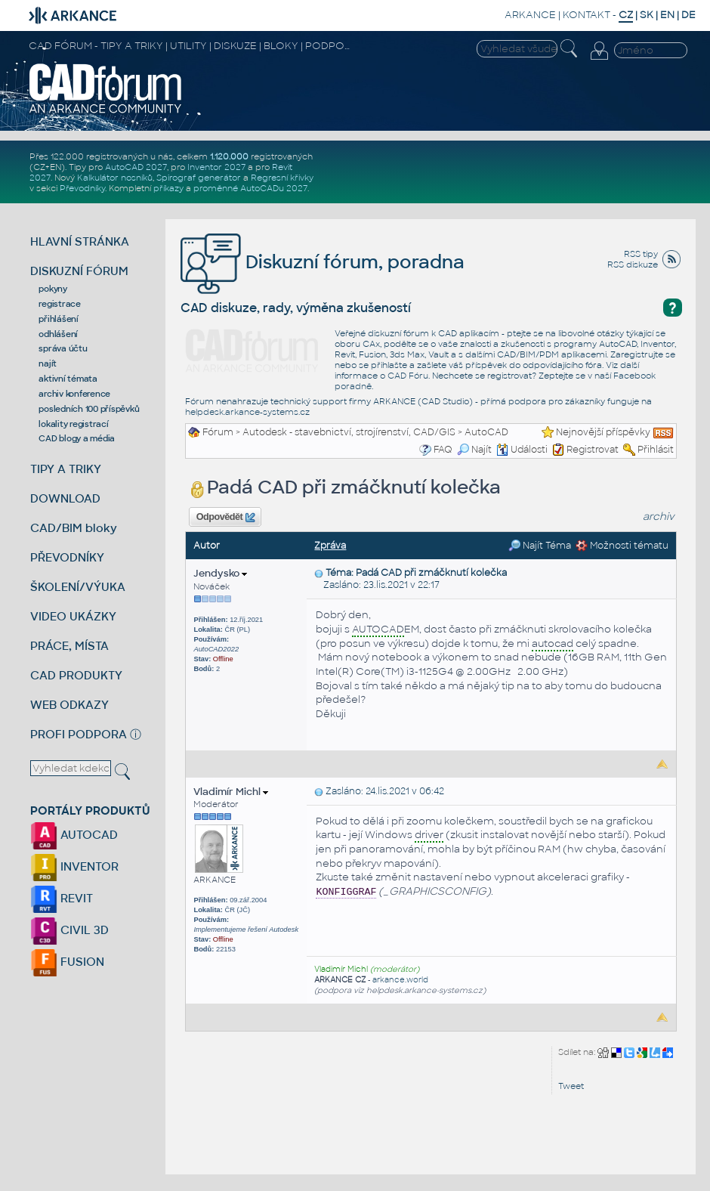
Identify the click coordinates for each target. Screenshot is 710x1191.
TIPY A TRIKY (65, 469)
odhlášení (58, 334)
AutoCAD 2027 (136, 167)
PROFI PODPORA (78, 734)
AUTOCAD (74, 835)
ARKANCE (530, 14)
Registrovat (592, 450)
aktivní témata (68, 378)
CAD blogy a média (77, 438)
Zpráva (330, 546)
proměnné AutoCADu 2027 (250, 188)
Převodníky (82, 188)
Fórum (217, 432)
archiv (658, 516)
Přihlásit (655, 450)
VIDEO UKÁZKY (73, 616)
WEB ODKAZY (69, 705)
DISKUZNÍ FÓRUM (79, 271)
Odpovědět (226, 518)
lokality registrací (73, 424)
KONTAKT (586, 14)
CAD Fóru (407, 375)
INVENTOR (74, 866)
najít (48, 363)
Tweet (571, 1086)
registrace (60, 304)
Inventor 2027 (216, 167)
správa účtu (63, 348)
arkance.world (400, 980)
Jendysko (220, 573)
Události (522, 450)
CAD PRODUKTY (76, 675)
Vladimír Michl (230, 791)
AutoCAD (486, 432)
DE (688, 14)
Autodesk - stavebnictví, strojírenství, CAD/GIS (348, 432)
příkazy (168, 188)
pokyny (53, 288)
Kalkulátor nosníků (115, 177)
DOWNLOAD (65, 498)
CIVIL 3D (69, 930)
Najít (474, 450)
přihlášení (59, 319)
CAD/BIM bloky (73, 528)
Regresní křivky (282, 177)
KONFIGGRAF (346, 892)
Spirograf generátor (198, 177)
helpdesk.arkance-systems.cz (247, 412)
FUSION (67, 961)
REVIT (61, 898)
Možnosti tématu (622, 546)
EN (667, 14)
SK (646, 14)
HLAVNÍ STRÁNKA (79, 241)
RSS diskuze (632, 264)
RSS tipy (641, 254)
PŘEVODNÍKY (67, 557)
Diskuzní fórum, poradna (323, 262)
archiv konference (74, 393)
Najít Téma (539, 546)
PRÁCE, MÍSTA (69, 646)
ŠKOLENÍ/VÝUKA (77, 587)
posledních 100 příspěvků (89, 409)
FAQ (443, 450)
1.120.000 (229, 156)
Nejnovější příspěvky (603, 432)
